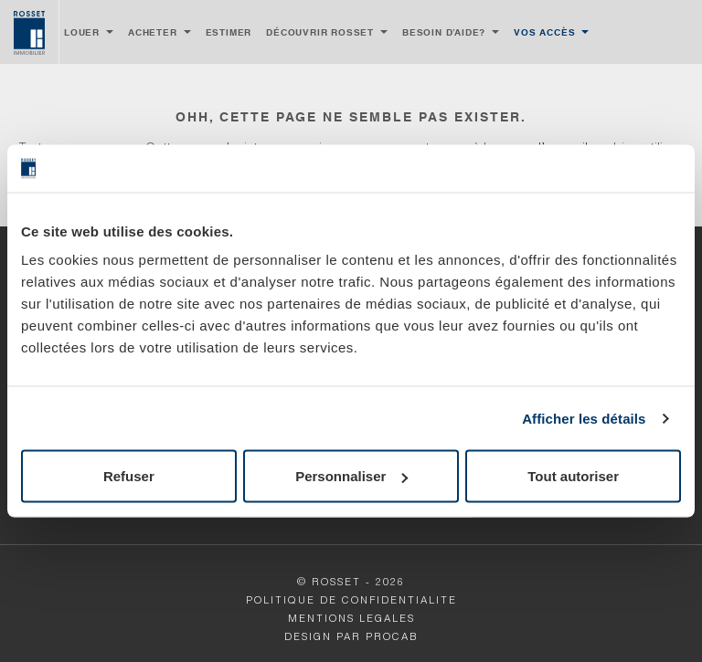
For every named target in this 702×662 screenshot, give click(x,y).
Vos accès (544, 31)
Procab (392, 638)
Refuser (128, 476)
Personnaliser (351, 476)
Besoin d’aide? (443, 31)
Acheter (152, 31)
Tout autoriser (573, 476)
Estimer (229, 31)
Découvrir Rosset (320, 31)
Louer (82, 31)
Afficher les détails (583, 418)
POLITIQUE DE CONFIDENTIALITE (351, 601)
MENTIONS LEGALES (351, 619)
